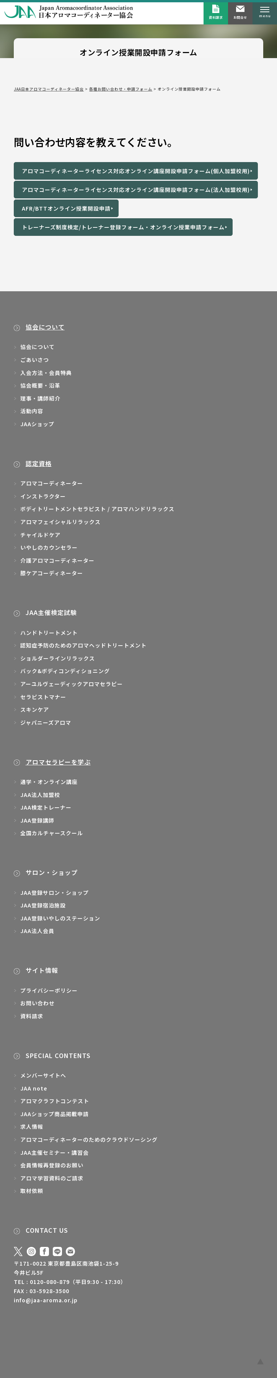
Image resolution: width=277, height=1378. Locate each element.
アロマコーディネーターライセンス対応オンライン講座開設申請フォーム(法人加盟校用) (136, 189)
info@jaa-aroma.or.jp (46, 1300)
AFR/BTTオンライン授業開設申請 (66, 208)
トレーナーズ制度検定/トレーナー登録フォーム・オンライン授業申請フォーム (123, 227)
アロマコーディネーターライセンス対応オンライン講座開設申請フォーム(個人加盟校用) (136, 171)
